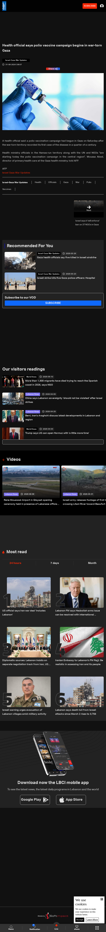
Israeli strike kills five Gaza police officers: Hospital (66, 278)
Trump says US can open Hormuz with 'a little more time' (57, 433)
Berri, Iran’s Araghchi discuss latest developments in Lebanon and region (62, 418)
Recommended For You (30, 246)
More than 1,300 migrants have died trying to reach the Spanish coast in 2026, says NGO (61, 383)
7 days (54, 563)
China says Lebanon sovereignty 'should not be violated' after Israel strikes (63, 400)
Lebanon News (32, 394)
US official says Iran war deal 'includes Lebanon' (23, 613)
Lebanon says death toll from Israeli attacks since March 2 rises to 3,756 (75, 712)
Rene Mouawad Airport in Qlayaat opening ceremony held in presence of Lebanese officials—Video (31, 502)
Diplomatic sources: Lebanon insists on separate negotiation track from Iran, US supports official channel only (25, 662)
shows (77, 927)
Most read (16, 552)
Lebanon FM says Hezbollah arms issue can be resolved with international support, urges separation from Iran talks (78, 613)
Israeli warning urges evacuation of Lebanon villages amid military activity (24, 712)
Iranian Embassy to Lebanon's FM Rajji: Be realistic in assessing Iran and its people (79, 662)
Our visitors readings (23, 369)
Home (11, 927)
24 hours (15, 563)
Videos (14, 459)
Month (92, 563)
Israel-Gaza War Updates (48, 254)
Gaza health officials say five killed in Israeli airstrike (66, 257)
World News (31, 377)
